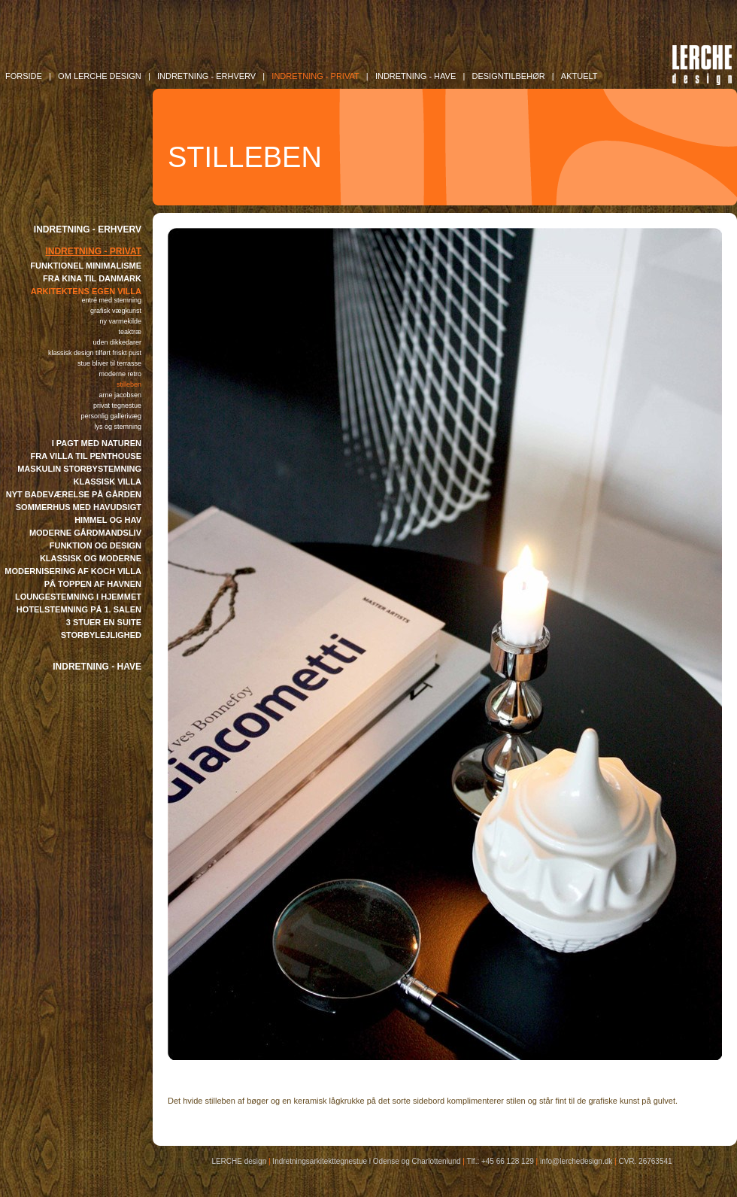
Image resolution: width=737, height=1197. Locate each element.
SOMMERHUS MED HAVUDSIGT (78, 507)
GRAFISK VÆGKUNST (115, 310)
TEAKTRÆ (129, 332)
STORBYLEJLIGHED (101, 635)
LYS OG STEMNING (117, 426)
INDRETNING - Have (415, 76)
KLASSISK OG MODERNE (90, 558)
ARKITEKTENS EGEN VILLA (86, 291)
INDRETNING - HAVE (97, 666)
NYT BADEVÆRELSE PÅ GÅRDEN (73, 494)
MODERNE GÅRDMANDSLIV (85, 532)
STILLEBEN (129, 384)
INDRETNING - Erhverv (206, 76)
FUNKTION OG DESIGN (95, 545)
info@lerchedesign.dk (576, 1161)
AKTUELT (579, 76)
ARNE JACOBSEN (120, 395)
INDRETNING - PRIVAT (93, 251)
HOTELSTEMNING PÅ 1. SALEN (79, 609)
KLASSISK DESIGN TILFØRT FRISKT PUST (94, 353)
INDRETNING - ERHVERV (87, 229)
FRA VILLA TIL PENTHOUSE (86, 455)
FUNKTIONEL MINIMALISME (85, 265)
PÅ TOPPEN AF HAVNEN (92, 583)
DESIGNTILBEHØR (508, 76)
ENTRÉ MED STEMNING (111, 300)
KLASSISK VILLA (107, 481)
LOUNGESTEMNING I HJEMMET (78, 596)
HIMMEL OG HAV (107, 519)
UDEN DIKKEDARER (117, 342)
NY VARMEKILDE (120, 321)
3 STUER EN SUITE (103, 622)
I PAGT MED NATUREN (96, 443)
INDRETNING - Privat (315, 76)
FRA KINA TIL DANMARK (92, 278)
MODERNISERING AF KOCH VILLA (73, 571)
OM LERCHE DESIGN (99, 76)
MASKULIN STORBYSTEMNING (79, 468)
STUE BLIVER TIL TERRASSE (109, 363)
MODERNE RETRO (120, 374)
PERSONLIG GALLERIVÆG (110, 416)
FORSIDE (23, 76)
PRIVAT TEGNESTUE (117, 405)
